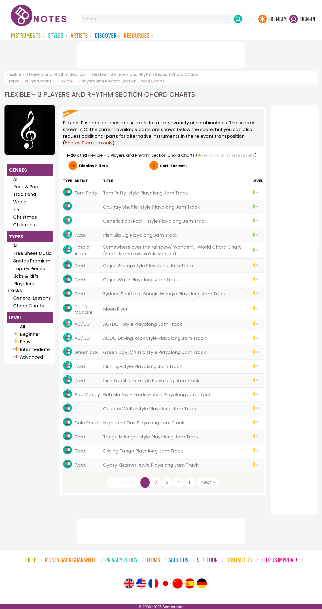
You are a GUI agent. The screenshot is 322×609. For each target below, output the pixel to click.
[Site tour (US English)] (141, 583)
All (15, 179)
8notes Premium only (88, 143)
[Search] (238, 19)
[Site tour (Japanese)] (165, 583)
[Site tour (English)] (129, 583)
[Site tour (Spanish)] (189, 583)
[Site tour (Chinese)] (177, 583)
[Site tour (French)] (153, 583)
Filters (93, 166)
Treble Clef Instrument (29, 81)
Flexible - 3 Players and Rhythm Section (46, 74)
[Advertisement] (161, 54)
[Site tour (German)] (201, 583)
